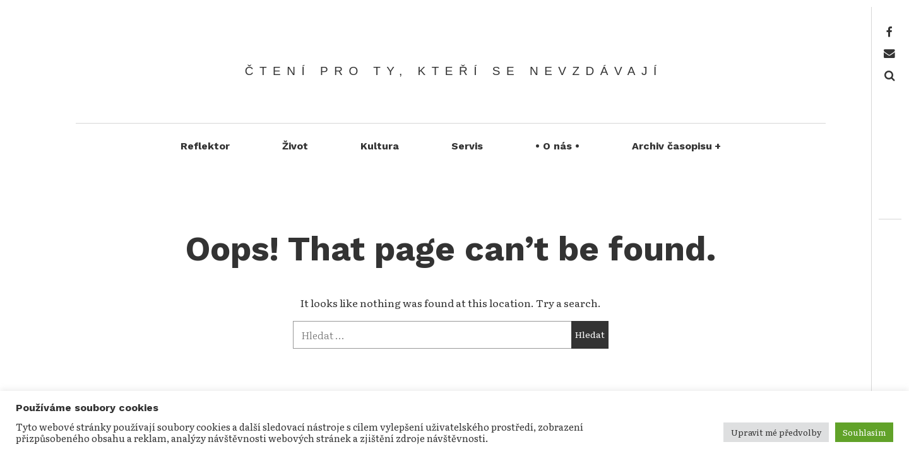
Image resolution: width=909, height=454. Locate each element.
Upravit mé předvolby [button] (776, 432)
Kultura (379, 146)
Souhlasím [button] (864, 432)
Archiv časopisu (677, 146)
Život (295, 146)
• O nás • (557, 146)
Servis (467, 146)
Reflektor (205, 146)
